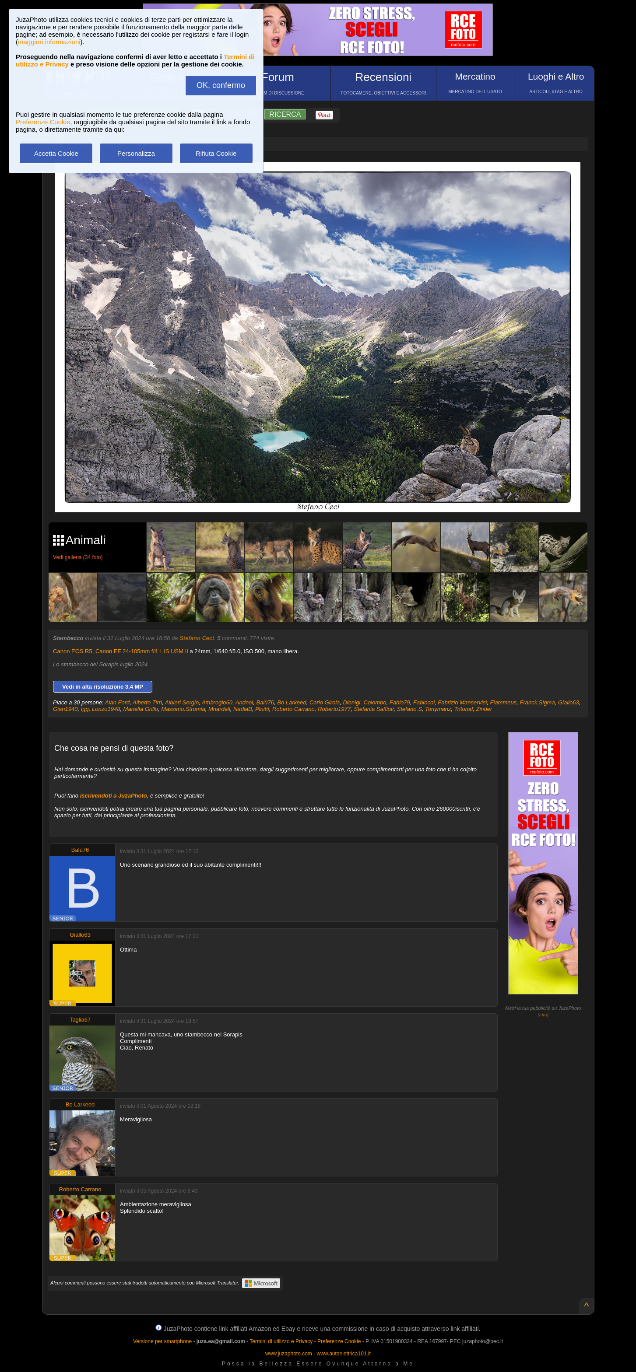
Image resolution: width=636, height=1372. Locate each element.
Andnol (244, 702)
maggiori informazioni (49, 42)
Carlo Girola (324, 702)
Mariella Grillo (140, 709)
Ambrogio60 (217, 702)
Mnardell (219, 709)
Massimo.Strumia (183, 709)
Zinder (484, 709)
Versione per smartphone (162, 1341)
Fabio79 (400, 702)
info (543, 1014)
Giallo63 (568, 702)
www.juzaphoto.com (288, 1354)
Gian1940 (65, 709)
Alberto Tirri (147, 702)
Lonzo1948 (106, 709)
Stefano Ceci (196, 638)
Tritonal (463, 709)
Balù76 (265, 702)
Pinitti (262, 709)
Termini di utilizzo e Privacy (281, 1341)
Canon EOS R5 (72, 651)
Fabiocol (424, 702)
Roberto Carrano (293, 709)
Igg (85, 709)
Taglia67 (80, 1019)
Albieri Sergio (182, 702)
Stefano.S (409, 709)
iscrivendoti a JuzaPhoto (113, 795)
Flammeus (503, 702)
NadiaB (242, 709)
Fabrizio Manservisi (462, 702)
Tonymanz (438, 709)
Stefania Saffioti (374, 709)
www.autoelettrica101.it (343, 1354)
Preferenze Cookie (43, 122)
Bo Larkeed (291, 702)
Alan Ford (117, 702)
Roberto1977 (334, 709)
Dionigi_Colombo (365, 702)
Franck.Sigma (537, 702)
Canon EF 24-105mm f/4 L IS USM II (141, 651)
